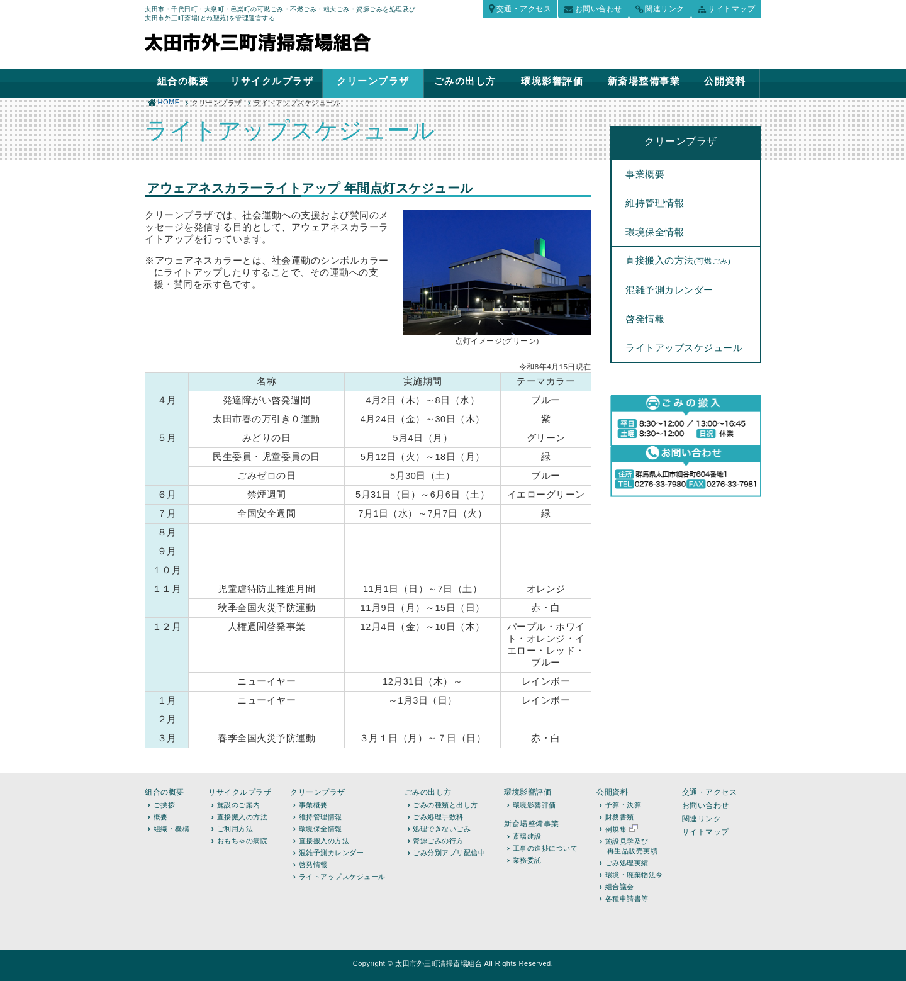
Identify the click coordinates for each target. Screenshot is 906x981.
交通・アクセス (524, 8)
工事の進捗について (545, 848)
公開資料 (725, 81)
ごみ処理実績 (627, 862)
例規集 (621, 829)
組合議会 (619, 886)
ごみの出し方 (465, 81)
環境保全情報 (654, 232)
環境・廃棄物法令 (634, 874)
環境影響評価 (552, 81)
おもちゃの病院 (242, 840)
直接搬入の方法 (677, 260)
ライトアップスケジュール (683, 348)
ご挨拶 (165, 805)
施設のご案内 (238, 805)
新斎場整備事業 (644, 81)
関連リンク (665, 8)
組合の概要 (183, 81)
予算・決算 (623, 805)
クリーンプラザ (373, 81)
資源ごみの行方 (438, 840)
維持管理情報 (654, 203)
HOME (169, 102)
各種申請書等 (627, 898)
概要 (161, 817)
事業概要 (644, 174)
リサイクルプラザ (271, 81)
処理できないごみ (442, 828)
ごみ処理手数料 (438, 817)
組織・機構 (172, 828)
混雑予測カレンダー (669, 290)
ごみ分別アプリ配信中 (449, 852)
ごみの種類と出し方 (445, 805)
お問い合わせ (598, 8)
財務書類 (619, 817)
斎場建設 (527, 836)
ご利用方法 (235, 828)
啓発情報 (644, 319)
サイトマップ (731, 8)
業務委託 (527, 860)
